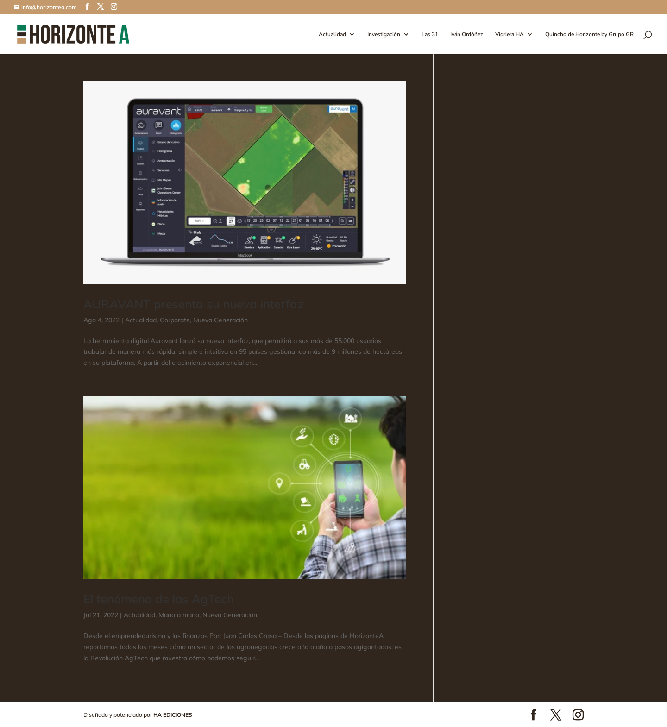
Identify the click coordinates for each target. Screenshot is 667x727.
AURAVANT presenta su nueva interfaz (193, 304)
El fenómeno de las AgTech (158, 599)
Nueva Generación (220, 320)
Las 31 (430, 34)
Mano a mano (178, 615)
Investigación (383, 34)
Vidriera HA (509, 34)
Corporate (175, 320)
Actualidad (332, 34)
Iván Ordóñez (466, 34)
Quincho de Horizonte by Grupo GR (589, 34)
